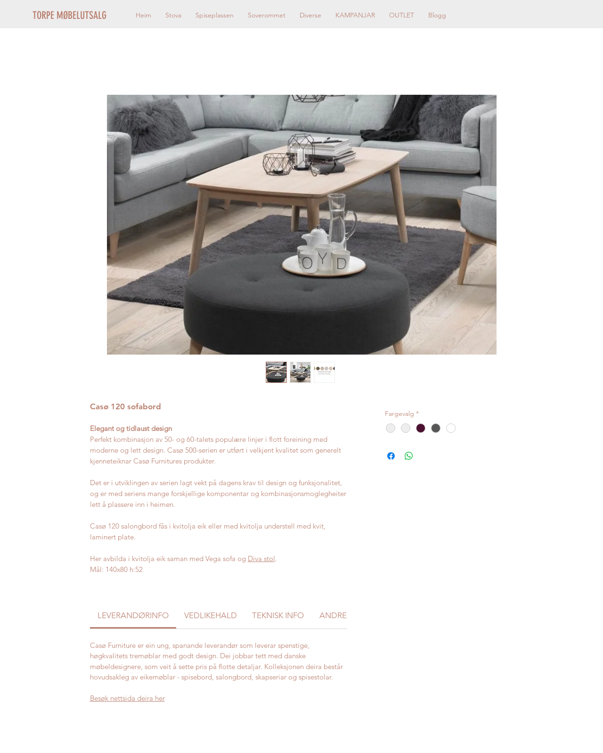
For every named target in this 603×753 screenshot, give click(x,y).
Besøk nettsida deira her (127, 698)
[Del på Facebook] (391, 456)
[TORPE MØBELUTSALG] (81, 15)
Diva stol (261, 558)
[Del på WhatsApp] (409, 456)
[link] (133, 615)
